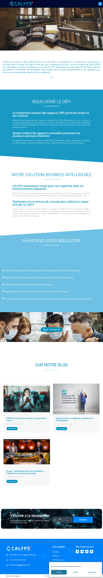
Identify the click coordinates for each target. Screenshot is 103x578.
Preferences (92, 572)
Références (58, 560)
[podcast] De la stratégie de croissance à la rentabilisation (74, 419)
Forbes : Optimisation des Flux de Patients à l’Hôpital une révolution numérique (25, 472)
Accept (59, 572)
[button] (100, 4)
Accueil (56, 552)
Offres (56, 556)
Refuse (75, 572)
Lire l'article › (12, 428)
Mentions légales (13, 576)
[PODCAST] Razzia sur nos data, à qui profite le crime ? (27, 419)
